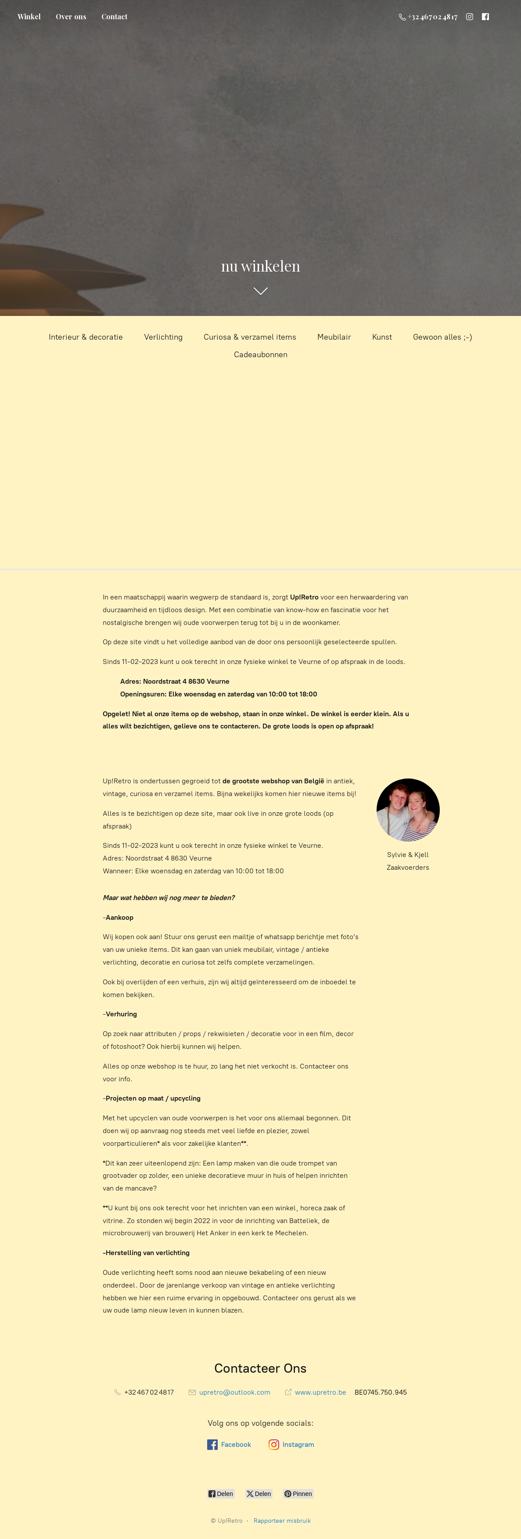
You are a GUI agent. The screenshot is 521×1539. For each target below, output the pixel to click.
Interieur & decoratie (86, 337)
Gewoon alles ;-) (442, 337)
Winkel (29, 16)
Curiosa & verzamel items (250, 337)
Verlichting (163, 337)
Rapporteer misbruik (282, 1521)
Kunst (382, 337)
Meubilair (334, 337)
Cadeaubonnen (260, 354)
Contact (114, 16)
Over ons (71, 16)
